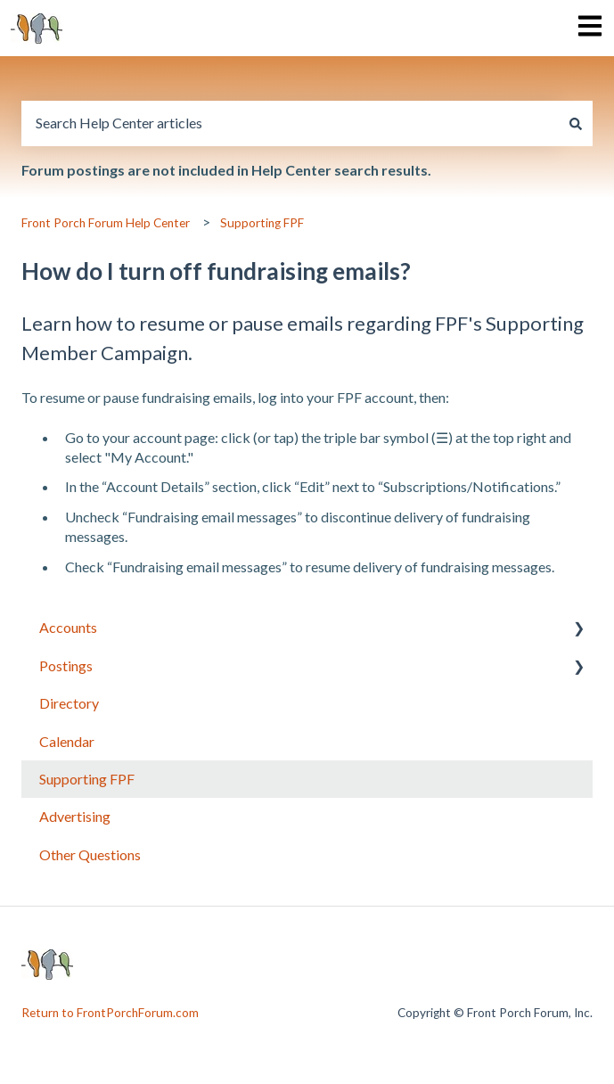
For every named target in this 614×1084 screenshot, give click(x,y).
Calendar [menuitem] (66, 741)
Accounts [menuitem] (68, 627)
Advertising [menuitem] (75, 816)
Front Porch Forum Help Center (105, 223)
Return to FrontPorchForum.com (110, 1013)
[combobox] (290, 123)
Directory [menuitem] (69, 702)
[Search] (576, 123)
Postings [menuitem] (66, 665)
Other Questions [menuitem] (90, 854)
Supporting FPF (262, 223)
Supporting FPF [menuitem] (87, 778)
